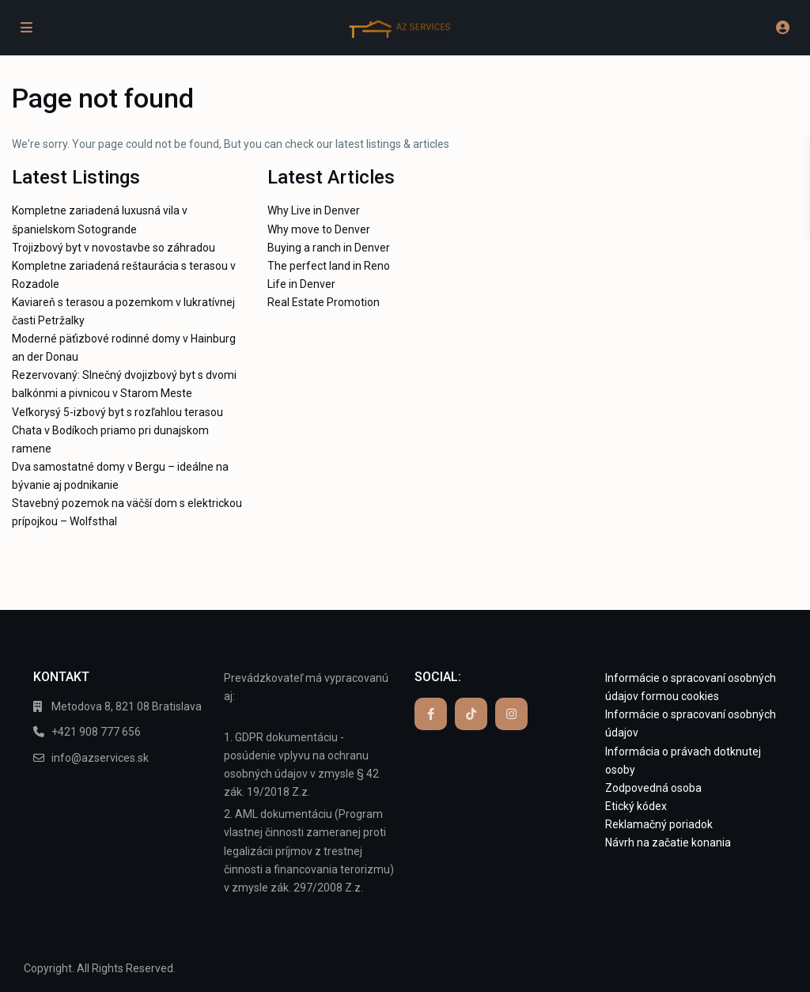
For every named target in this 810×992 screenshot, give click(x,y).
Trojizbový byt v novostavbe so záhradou (113, 247)
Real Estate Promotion (323, 302)
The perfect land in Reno (328, 265)
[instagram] (511, 714)
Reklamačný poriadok (659, 824)
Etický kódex (636, 806)
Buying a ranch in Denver (328, 247)
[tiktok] (471, 714)
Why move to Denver (318, 229)
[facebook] (430, 714)
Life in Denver (301, 284)
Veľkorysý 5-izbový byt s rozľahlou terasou (117, 412)
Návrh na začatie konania (668, 842)
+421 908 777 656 (96, 731)
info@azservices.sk (100, 758)
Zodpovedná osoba (653, 788)
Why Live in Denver (313, 210)
